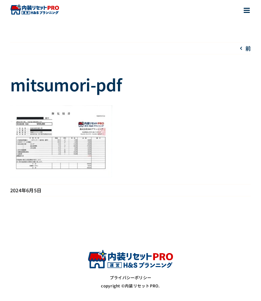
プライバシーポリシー (130, 277)
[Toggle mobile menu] (247, 10)
